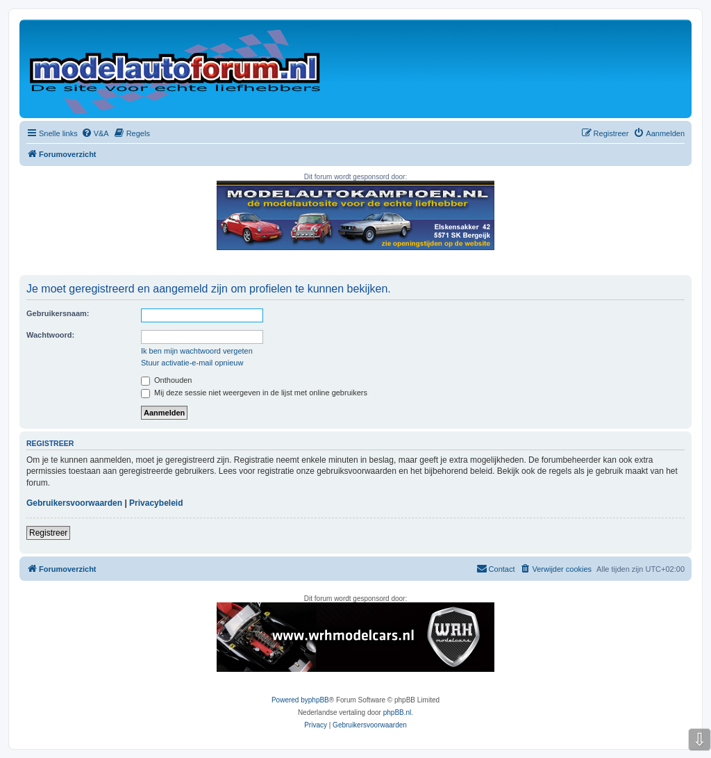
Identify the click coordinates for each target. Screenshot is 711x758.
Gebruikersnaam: (57, 313)
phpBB (318, 700)
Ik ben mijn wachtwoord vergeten (197, 351)
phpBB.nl (397, 712)
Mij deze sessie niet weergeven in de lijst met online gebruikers (254, 392)
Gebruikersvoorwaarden (74, 503)
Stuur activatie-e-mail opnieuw (192, 363)
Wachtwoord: (50, 335)
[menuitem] (95, 133)
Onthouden (166, 380)
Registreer (48, 533)
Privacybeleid (156, 503)
